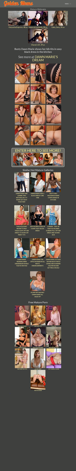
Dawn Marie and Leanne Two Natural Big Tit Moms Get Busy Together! (22, 198)
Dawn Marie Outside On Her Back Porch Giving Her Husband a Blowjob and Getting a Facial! (53, 263)
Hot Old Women (38, 337)
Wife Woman (38, 380)
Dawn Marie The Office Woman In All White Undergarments (37, 262)
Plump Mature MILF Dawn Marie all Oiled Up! (37, 294)
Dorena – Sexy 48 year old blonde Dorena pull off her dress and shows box (53, 231)
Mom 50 (53, 316)
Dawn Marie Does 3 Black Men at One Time (37, 195)
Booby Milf (38, 359)
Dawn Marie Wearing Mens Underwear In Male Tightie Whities (22, 262)
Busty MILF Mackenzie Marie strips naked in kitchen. (53, 196)
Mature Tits (38, 316)
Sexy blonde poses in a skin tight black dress (37, 228)
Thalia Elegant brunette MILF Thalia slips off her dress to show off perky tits (22, 231)
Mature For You (22, 359)
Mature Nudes (22, 316)
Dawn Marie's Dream (45, 58)
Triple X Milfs (22, 337)
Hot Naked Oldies (53, 359)
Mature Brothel (53, 337)
